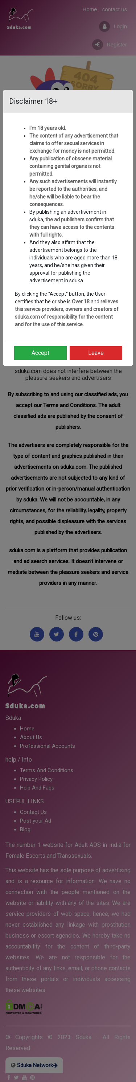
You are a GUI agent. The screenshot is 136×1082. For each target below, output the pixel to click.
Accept (40, 352)
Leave (96, 352)
